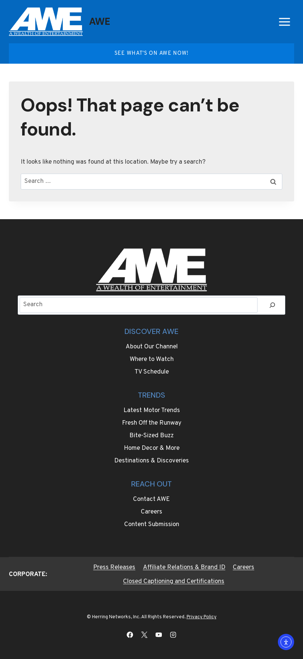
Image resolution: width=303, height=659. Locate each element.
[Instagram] (173, 634)
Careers (151, 512)
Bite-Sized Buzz (151, 436)
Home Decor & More (152, 448)
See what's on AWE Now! (151, 53)
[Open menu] (284, 21)
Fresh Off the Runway (151, 423)
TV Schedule (152, 372)
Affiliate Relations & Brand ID (184, 567)
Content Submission (151, 525)
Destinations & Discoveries (151, 461)
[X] (144, 634)
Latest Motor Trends (151, 411)
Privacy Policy (202, 617)
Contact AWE (151, 499)
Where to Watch (152, 359)
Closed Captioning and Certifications (173, 582)
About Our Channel (152, 347)
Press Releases (114, 567)
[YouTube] (159, 634)
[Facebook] (129, 634)
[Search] (272, 305)
